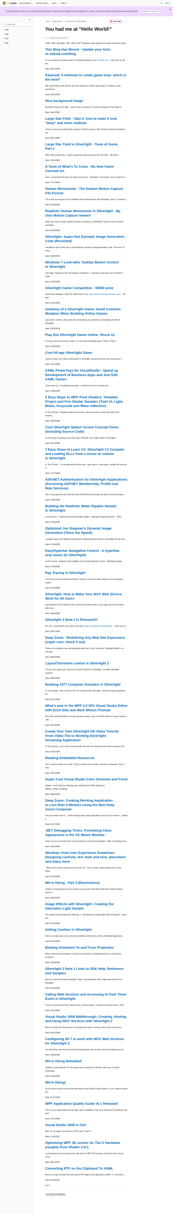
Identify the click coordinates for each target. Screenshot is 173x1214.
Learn (48, 21)
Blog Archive (57, 21)
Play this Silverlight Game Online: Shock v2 (80, 335)
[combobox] (16, 24)
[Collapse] (29, 19)
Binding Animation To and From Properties (79, 947)
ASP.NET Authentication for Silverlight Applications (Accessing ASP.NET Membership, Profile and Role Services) (86, 484)
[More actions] (126, 21)
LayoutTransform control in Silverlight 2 (77, 663)
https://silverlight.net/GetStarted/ (98, 626)
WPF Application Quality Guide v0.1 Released (81, 1103)
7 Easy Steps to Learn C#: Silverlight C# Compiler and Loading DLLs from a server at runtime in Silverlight (84, 454)
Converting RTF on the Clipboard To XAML (79, 1168)
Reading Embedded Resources (70, 758)
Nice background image (64, 101)
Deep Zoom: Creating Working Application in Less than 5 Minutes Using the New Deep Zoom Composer (79, 805)
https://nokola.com (100, 60)
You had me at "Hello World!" (76, 21)
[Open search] (161, 3)
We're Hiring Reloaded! (63, 1061)
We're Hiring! (55, 1082)
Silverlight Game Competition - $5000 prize (79, 288)
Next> (47, 1185)
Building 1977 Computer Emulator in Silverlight (82, 684)
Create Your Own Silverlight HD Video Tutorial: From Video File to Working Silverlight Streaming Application (82, 735)
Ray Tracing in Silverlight (65, 573)
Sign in (167, 3)
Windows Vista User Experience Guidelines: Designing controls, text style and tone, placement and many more (85, 857)
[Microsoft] (4, 3)
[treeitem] (16, 30)
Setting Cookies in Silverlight (68, 929)
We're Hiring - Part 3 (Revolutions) (72, 883)
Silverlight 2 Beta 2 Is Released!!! (71, 620)
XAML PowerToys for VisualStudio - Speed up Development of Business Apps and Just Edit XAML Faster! (81, 375)
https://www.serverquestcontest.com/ (104, 294)
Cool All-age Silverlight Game (68, 352)
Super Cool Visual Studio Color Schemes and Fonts (86, 779)
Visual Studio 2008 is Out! (65, 1125)
